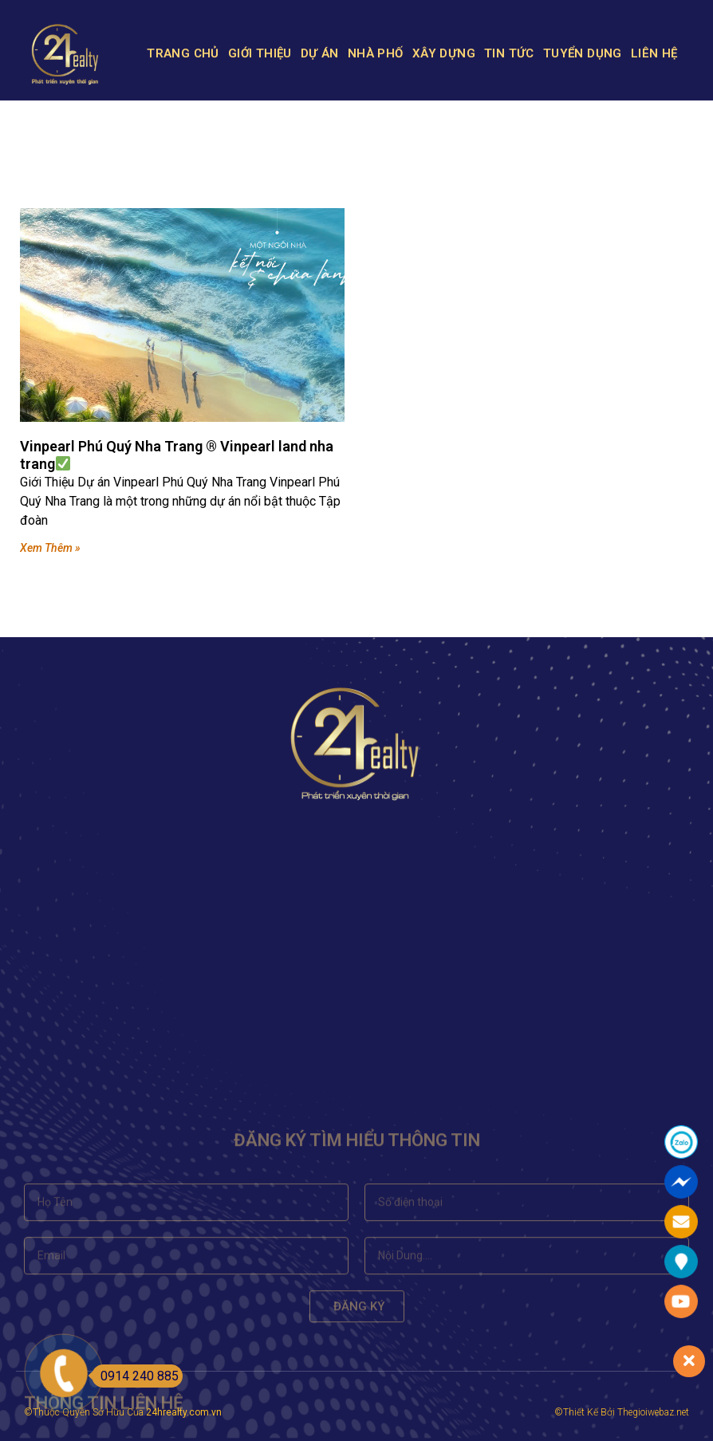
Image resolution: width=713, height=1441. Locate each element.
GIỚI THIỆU (260, 53)
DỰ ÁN (320, 53)
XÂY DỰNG (443, 53)
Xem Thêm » (50, 547)
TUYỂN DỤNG (582, 53)
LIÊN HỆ (654, 53)
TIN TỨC (509, 53)
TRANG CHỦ (183, 53)
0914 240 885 (135, 1376)
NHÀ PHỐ (376, 53)
